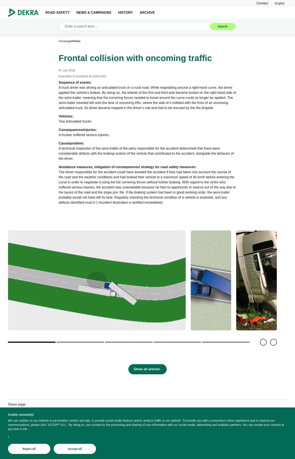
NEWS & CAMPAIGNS (93, 12)
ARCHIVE (147, 12)
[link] (279, 3)
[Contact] (262, 3)
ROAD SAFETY (57, 12)
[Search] (222, 26)
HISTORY (125, 12)
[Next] (273, 342)
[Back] (263, 342)
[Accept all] (75, 449)
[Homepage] (65, 41)
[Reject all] (29, 449)
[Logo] (25, 13)
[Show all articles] (147, 369)
